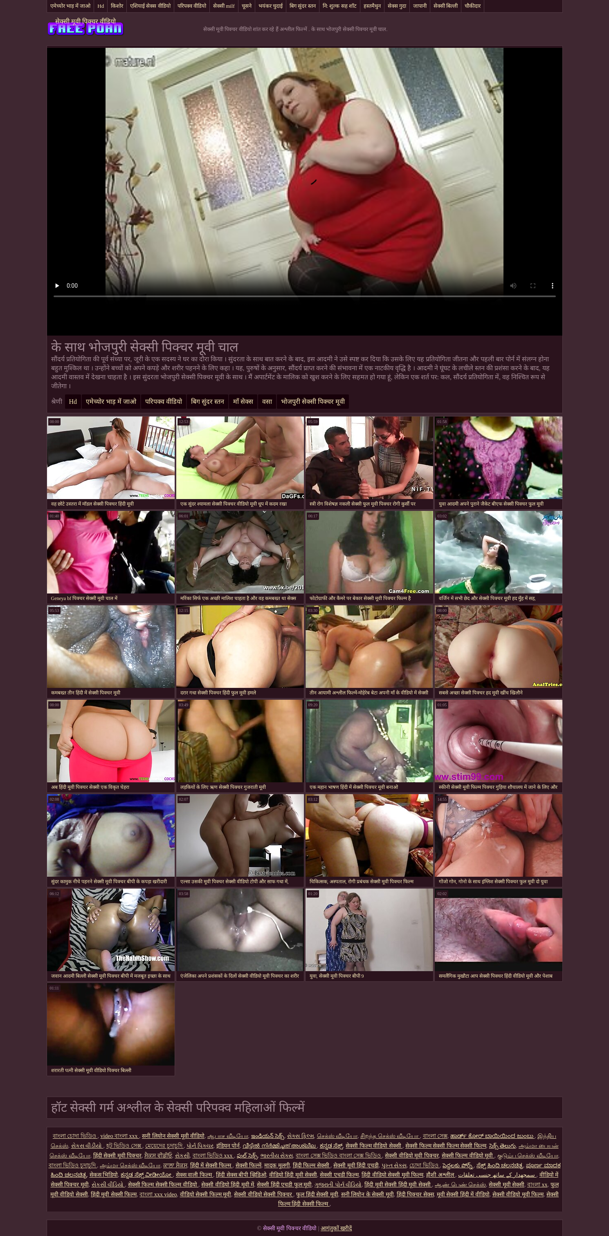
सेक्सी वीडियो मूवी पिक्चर (412, 1156)
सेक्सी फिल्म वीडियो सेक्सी (374, 1146)
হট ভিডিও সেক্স (124, 1146)
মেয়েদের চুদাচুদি (164, 1146)
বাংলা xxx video (158, 1194)
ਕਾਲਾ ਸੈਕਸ (175, 1165)
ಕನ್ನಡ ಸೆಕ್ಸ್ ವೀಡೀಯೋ (147, 1175)
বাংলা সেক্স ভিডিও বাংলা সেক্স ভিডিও (339, 1156)
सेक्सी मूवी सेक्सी (506, 1185)
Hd (100, 6)
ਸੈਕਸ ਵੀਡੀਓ (158, 1156)
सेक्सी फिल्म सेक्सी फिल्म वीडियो (163, 1185)
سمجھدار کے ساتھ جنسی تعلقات (497, 1175)
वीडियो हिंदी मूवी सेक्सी (293, 1175)
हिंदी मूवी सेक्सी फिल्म (114, 1194)
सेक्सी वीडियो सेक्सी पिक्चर (263, 1194)
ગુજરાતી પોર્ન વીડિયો (338, 1185)
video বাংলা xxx (119, 1136)
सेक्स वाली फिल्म (194, 1175)
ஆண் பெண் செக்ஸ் (460, 1185)
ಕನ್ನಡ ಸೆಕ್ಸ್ (331, 1146)
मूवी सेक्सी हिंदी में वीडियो (463, 1194)
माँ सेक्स (243, 401)
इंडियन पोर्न (228, 1146)
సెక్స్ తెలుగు (502, 1146)
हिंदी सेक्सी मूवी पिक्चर (117, 1156)
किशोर (117, 6)
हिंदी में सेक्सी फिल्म (211, 1165)
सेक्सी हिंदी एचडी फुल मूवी (284, 1185)
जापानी (420, 6)
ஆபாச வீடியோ (227, 1136)
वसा (267, 401)
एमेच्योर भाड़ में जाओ (70, 6)
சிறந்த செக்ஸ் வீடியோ (390, 1136)
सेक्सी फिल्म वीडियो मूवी (468, 1156)
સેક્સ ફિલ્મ (300, 1136)
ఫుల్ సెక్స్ (247, 1156)
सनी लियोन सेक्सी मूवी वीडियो (173, 1136)
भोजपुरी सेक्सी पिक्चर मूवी (313, 401)
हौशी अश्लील (440, 1175)
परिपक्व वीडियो (192, 6)
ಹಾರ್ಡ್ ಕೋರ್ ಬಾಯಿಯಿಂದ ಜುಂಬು (492, 1136)
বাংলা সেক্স (435, 1136)
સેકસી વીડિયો (108, 1185)
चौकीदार (473, 6)
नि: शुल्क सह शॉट (340, 6)
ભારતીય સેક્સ (277, 1156)
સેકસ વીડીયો (87, 1146)
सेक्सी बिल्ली (446, 6)
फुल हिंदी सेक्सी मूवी (317, 1194)
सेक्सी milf (224, 6)
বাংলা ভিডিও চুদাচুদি (73, 1165)
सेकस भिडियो (104, 1175)
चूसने (247, 6)
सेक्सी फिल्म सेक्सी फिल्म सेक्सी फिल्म (445, 1146)
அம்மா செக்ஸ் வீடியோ (130, 1165)
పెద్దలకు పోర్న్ (458, 1165)
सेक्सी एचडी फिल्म (339, 1175)
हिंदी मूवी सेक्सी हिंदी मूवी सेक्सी (398, 1185)
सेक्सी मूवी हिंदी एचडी (356, 1165)
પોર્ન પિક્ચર (200, 1146)
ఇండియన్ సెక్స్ (268, 1136)
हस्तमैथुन (372, 6)
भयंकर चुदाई (270, 6)
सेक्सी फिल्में (249, 1165)
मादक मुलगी (277, 1165)
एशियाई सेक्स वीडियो (150, 6)
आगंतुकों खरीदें (336, 1228)
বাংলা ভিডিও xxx (213, 1156)
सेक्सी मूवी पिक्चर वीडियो (85, 21)
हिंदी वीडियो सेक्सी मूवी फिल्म (392, 1175)
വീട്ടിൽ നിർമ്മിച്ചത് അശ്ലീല (280, 1146)
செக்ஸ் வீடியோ (337, 1136)
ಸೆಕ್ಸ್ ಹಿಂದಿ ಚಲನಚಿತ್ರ (499, 1165)
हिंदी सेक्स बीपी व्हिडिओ (241, 1175)
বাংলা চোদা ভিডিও (75, 1136)
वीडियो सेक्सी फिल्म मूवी (205, 1194)
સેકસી (182, 1156)
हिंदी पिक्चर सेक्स (415, 1194)
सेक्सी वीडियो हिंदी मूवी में (227, 1185)
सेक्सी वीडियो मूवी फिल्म (518, 1194)
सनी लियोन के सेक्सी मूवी (367, 1194)
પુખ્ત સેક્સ (394, 1165)
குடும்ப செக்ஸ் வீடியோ (527, 1156)
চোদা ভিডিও (424, 1165)
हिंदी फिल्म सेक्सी (312, 1165)
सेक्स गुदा (397, 6)
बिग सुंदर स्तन (303, 6)
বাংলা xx (537, 1185)
